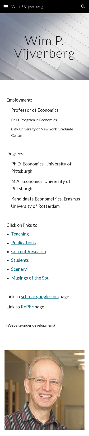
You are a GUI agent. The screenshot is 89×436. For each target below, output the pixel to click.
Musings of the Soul (31, 277)
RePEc (27, 306)
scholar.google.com (40, 296)
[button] (5, 6)
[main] (45, 46)
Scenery (19, 269)
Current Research (28, 251)
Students (20, 260)
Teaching (20, 233)
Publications (23, 242)
